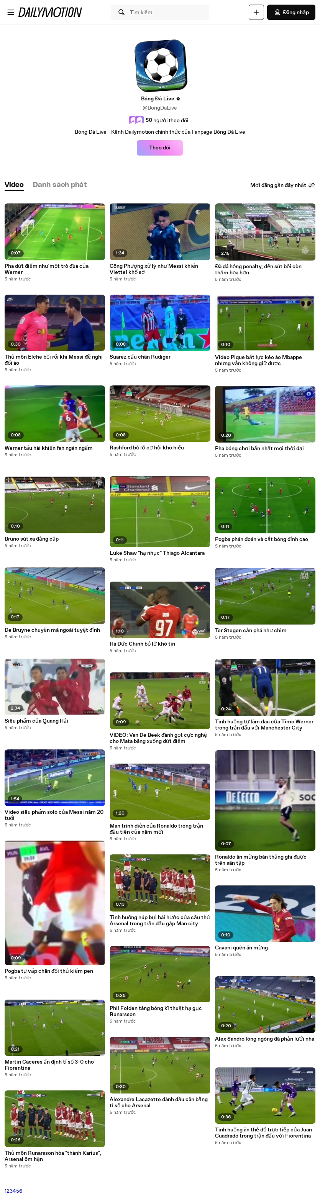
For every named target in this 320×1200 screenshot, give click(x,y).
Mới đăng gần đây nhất (282, 185)
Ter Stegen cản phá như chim (251, 631)
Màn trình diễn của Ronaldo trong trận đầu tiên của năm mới (156, 829)
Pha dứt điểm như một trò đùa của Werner (47, 269)
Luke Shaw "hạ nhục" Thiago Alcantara (157, 553)
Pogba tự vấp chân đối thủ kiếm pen (49, 971)
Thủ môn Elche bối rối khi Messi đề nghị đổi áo (54, 360)
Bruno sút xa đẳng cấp (32, 539)
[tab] (14, 185)
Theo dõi (160, 147)
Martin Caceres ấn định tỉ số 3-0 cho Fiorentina (49, 1065)
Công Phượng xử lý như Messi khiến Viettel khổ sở (154, 269)
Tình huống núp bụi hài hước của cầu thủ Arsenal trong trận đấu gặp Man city (160, 921)
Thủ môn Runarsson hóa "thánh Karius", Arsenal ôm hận (53, 1156)
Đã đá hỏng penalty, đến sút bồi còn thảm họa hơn (258, 270)
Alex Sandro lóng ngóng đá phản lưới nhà (264, 1039)
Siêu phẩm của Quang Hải (36, 721)
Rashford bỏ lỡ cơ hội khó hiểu (147, 448)
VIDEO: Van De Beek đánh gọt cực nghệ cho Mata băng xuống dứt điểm (158, 738)
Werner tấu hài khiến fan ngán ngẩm (49, 448)
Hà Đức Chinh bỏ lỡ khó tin (142, 644)
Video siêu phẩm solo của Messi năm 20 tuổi (54, 815)
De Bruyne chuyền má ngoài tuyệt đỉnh (52, 630)
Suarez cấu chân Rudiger (140, 357)
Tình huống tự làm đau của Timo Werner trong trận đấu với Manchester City (264, 725)
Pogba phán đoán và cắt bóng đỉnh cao (261, 539)
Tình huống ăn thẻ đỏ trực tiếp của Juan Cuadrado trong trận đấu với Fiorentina (263, 1133)
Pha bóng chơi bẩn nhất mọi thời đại (259, 449)
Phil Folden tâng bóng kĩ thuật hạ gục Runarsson (156, 1011)
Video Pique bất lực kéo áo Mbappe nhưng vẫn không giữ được (258, 360)
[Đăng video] (256, 12)
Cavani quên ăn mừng (241, 948)
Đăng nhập (291, 12)
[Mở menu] (11, 12)
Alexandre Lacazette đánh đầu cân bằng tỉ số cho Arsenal (159, 1103)
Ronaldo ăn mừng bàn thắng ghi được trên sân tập (261, 860)
